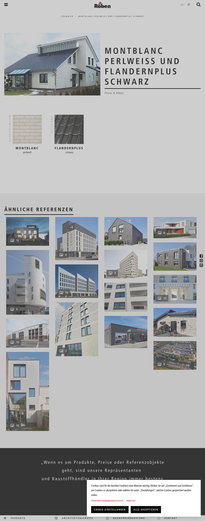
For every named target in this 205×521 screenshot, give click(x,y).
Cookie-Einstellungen (110, 509)
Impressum (130, 500)
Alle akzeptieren (146, 509)
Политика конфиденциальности (107, 500)
